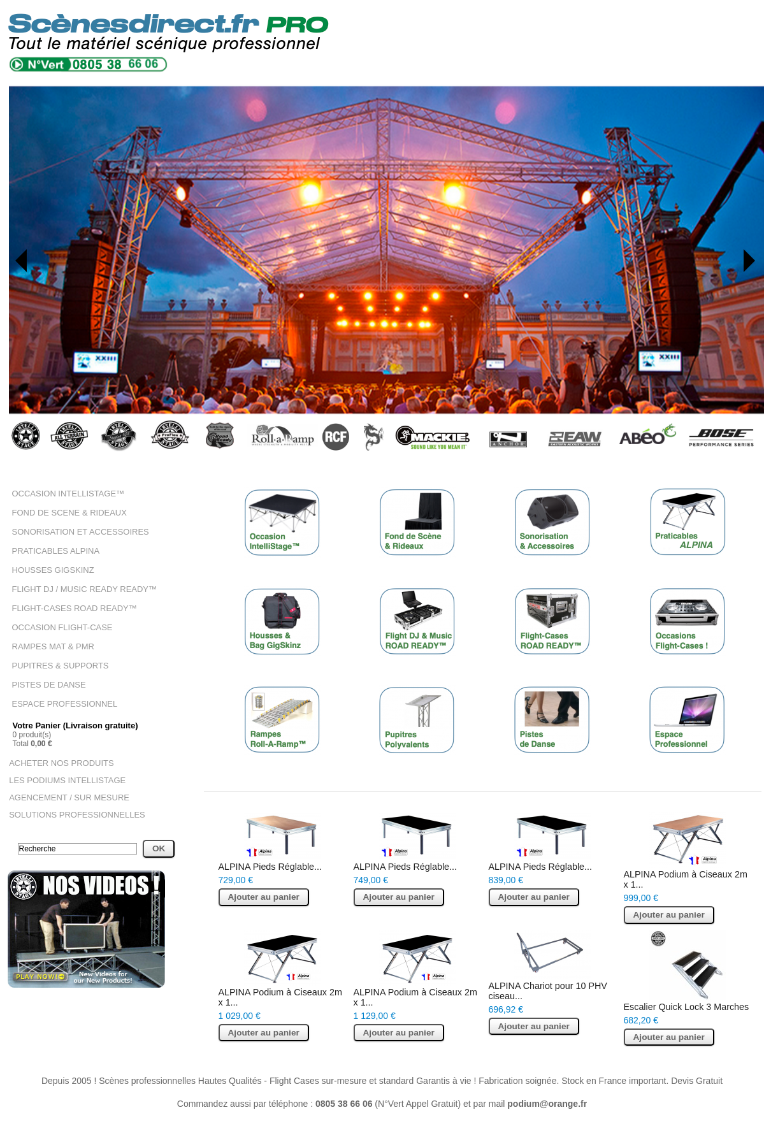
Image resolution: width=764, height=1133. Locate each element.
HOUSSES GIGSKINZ (50, 567)
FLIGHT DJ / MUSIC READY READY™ (79, 585)
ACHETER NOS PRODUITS (57, 755)
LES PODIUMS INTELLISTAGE (63, 771)
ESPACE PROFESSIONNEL (61, 696)
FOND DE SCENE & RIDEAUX (65, 511)
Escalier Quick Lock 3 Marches (685, 1002)
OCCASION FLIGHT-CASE (58, 622)
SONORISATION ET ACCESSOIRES (75, 530)
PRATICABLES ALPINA (52, 548)
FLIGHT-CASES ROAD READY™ (69, 604)
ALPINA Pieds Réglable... (269, 863)
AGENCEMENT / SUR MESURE (64, 788)
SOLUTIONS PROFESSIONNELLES (71, 804)
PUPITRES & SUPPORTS (56, 659)
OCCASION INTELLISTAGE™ (64, 493)
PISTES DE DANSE (46, 678)
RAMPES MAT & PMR (50, 641)
